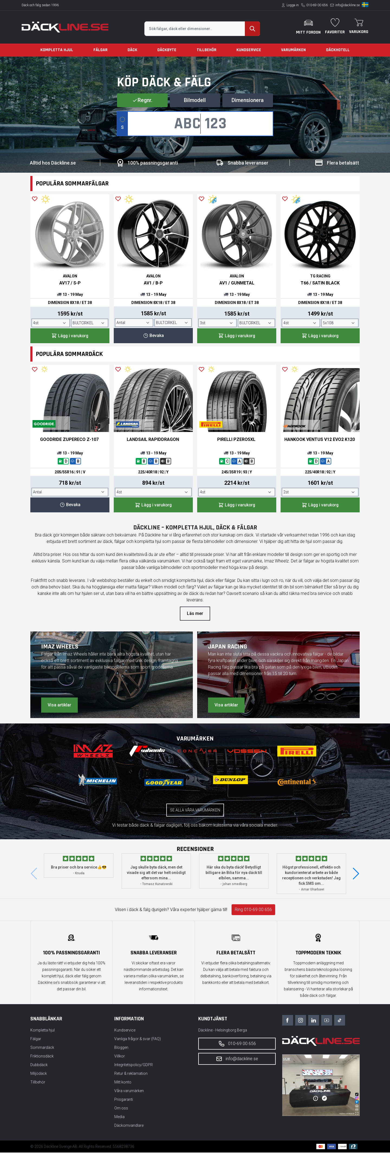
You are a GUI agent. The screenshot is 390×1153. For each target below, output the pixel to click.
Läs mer (195, 614)
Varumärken (293, 50)
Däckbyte (166, 50)
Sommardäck (42, 1048)
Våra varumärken (129, 1091)
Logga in (293, 5)
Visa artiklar (59, 705)
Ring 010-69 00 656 (253, 910)
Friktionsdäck (42, 1056)
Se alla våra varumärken (195, 810)
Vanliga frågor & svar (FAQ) (137, 1039)
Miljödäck (38, 1074)
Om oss (121, 1108)
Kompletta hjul (56, 50)
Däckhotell (338, 50)
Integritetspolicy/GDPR (133, 1065)
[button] (356, 874)
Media (119, 1117)
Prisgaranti (123, 1100)
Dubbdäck (39, 1065)
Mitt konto (122, 1082)
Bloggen (121, 1048)
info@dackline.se (347, 5)
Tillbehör (206, 50)
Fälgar (100, 50)
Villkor (119, 1056)
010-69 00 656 (317, 5)
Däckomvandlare (129, 1126)
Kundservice (248, 50)
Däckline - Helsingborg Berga (222, 1030)
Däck (132, 50)
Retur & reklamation (131, 1074)
